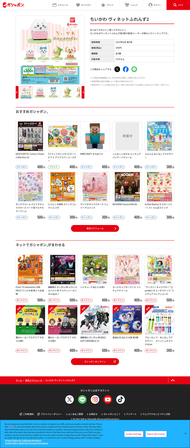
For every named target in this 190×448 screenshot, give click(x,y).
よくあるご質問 (75, 414)
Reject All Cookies (156, 434)
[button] (17, 92)
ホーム (19, 380)
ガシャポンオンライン (100, 361)
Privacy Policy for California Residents (23, 440)
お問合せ (93, 414)
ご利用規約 (27, 414)
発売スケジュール (95, 228)
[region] (95, 434)
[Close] (185, 433)
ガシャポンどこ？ (111, 414)
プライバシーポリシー (50, 414)
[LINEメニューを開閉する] (82, 399)
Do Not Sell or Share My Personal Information (96, 418)
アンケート (131, 414)
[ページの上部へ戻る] (172, 380)
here (11, 426)
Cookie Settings (134, 434)
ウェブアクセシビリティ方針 (156, 414)
